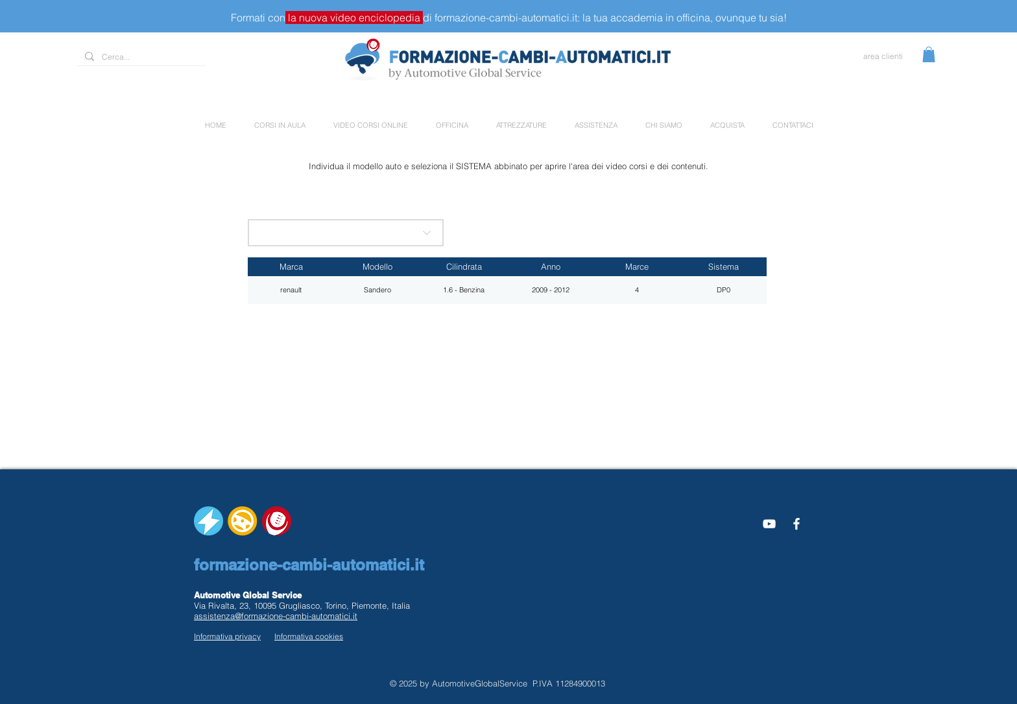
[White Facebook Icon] (796, 524)
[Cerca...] (140, 57)
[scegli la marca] (346, 232)
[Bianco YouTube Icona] (769, 524)
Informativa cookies (308, 636)
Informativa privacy (227, 636)
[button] (928, 54)
